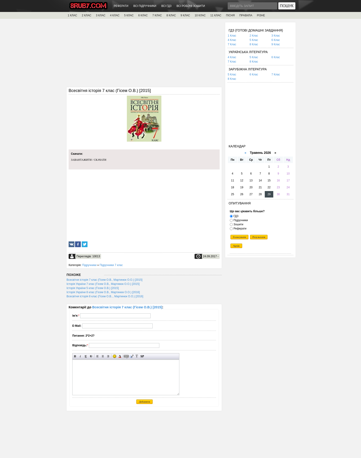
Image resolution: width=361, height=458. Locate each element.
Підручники (89, 265)
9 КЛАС (185, 15)
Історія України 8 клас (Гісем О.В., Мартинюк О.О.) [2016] (103, 292)
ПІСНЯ (230, 15)
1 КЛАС (72, 15)
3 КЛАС (100, 15)
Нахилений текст (80, 356)
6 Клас (275, 40)
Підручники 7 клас (111, 265)
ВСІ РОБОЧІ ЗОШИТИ (191, 6)
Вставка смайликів (114, 356)
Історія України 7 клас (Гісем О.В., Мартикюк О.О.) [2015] (103, 284)
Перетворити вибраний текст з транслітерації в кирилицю (137, 356)
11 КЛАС (215, 15)
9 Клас (275, 44)
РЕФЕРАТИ (121, 6)
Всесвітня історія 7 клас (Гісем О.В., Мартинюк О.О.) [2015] (105, 279)
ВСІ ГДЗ (166, 6)
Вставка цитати (131, 356)
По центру (102, 356)
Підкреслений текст (85, 356)
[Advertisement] (144, 54)
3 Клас (275, 35)
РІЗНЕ (261, 15)
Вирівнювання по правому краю (108, 356)
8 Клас (254, 44)
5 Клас (254, 40)
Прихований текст (126, 356)
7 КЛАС (157, 15)
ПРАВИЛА (245, 15)
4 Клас (232, 40)
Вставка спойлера (142, 356)
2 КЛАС (86, 15)
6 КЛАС (143, 15)
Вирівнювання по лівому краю (97, 356)
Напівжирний (75, 356)
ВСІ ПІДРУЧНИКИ (144, 6)
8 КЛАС (171, 15)
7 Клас (232, 44)
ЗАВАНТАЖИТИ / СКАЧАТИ (88, 159)
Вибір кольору (119, 356)
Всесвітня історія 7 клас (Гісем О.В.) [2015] (127, 307)
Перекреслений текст (91, 356)
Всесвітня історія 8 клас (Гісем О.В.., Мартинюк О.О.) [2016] (105, 296)
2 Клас (254, 35)
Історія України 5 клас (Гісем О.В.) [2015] (93, 288)
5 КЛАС (129, 15)
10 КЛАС (200, 15)
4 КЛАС (114, 15)
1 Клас (232, 35)
